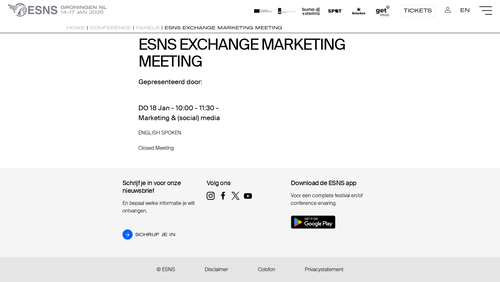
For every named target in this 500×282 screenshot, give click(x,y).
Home (76, 28)
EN (465, 10)
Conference (110, 28)
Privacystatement (324, 269)
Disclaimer (216, 269)
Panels (147, 28)
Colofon (266, 269)
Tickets (418, 10)
